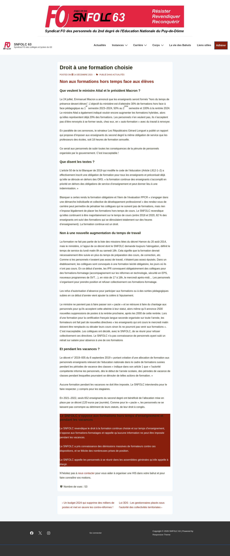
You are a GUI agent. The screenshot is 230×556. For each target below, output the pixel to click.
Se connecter (95, 533)
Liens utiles (204, 45)
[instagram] (49, 533)
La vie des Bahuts (180, 45)
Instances (120, 45)
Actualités (100, 45)
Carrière (140, 45)
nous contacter (86, 473)
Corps (158, 45)
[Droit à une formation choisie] (83, 75)
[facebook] (32, 533)
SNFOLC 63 (22, 44)
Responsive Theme (161, 534)
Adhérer (221, 45)
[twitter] (40, 533)
